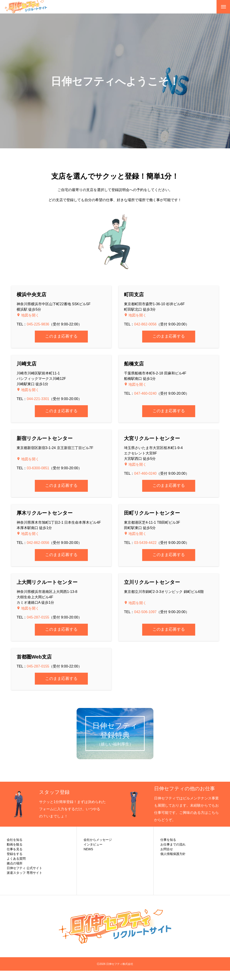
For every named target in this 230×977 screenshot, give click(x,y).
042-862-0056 (145, 324)
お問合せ (166, 855)
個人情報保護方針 (173, 860)
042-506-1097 (145, 612)
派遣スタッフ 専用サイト (24, 879)
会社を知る (14, 846)
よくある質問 (16, 865)
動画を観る (14, 850)
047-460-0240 (145, 393)
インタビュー (93, 850)
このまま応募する (61, 336)
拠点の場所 (14, 869)
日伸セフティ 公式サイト (24, 874)
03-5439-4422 (145, 543)
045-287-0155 (38, 617)
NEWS (88, 855)
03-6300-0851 (38, 468)
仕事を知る (168, 846)
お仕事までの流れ (173, 850)
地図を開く (29, 315)
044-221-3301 (38, 399)
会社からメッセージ (98, 846)
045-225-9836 (38, 324)
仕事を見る (14, 855)
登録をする (14, 860)
